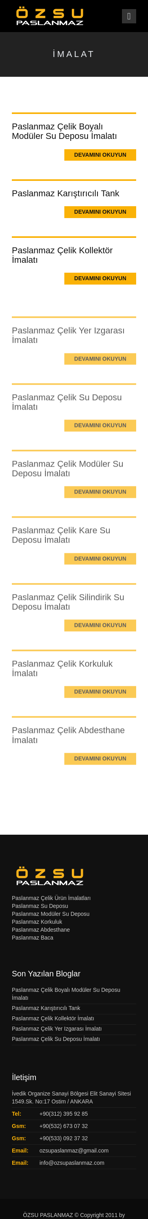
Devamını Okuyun (100, 155)
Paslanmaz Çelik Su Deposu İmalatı (67, 410)
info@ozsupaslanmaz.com (71, 1163)
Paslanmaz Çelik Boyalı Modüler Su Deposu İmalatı (64, 131)
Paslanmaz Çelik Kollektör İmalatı (62, 255)
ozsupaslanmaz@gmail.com (74, 1150)
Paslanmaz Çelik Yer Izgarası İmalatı (68, 344)
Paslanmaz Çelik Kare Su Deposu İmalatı (61, 544)
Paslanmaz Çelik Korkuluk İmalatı (62, 677)
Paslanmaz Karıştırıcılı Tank (65, 193)
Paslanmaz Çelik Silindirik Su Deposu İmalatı (68, 610)
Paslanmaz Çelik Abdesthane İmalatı (68, 744)
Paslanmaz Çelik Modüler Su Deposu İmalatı (67, 477)
